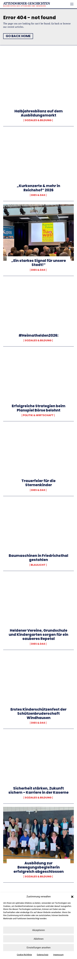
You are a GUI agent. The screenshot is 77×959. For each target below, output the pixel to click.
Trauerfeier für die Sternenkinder (38, 482)
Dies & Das (38, 195)
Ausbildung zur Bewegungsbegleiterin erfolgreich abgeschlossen (38, 867)
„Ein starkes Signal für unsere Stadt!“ (38, 262)
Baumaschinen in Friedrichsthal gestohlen (38, 557)
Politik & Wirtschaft (38, 415)
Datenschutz (42, 954)
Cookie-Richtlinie (24, 954)
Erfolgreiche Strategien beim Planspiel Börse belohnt (38, 408)
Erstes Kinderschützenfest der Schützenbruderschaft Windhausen (38, 713)
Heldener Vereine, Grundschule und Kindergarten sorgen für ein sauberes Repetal (38, 634)
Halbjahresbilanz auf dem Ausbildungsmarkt (38, 113)
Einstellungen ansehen (38, 947)
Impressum (58, 954)
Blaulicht (38, 565)
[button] (72, 896)
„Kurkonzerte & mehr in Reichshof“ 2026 (38, 187)
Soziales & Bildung (38, 120)
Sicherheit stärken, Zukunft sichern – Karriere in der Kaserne (38, 790)
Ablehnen (39, 938)
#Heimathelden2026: (38, 335)
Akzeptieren (38, 930)
